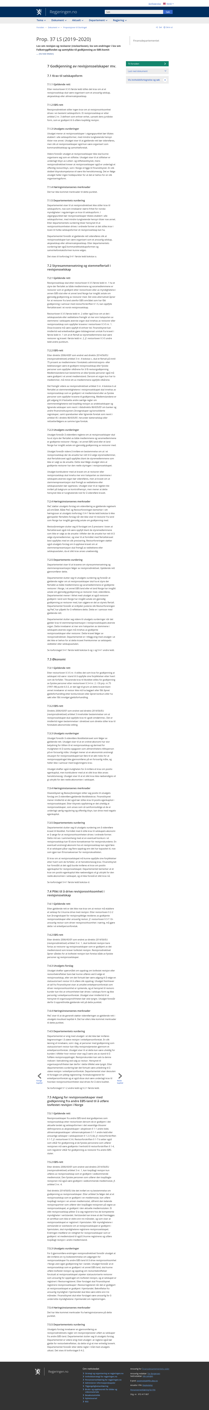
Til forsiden (133, 63)
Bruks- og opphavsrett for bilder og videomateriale (101, 1390)
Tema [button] (40, 20)
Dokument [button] (58, 20)
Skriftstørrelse (154, 3)
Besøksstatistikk (92, 1395)
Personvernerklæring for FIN (142, 1389)
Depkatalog (147, 1385)
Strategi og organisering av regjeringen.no (104, 1373)
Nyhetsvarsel (91, 1398)
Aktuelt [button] (76, 20)
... (45, 53)
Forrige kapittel (39, 1082)
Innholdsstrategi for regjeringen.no (101, 1376)
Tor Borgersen (154, 1373)
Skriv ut (169, 27)
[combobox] (134, 12)
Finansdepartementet (146, 40)
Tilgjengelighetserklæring (96, 1386)
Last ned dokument (138, 71)
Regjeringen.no (61, 12)
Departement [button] (97, 20)
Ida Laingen (148, 1376)
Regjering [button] (119, 20)
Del (160, 27)
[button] (53, 27)
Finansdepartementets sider (155, 1368)
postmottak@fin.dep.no (147, 1380)
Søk (168, 12)
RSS (86, 1401)
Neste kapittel (120, 1082)
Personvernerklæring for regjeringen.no (103, 1379)
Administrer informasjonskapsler (100, 1383)
